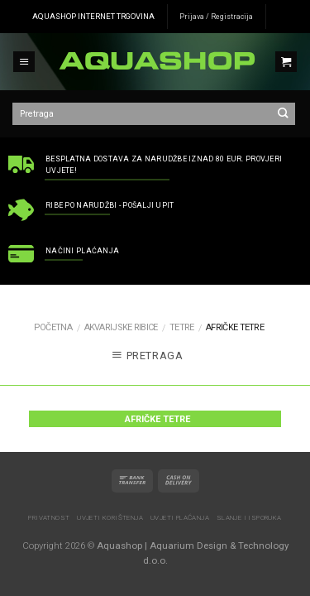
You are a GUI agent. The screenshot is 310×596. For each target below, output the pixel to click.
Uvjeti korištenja (110, 518)
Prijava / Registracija (216, 16)
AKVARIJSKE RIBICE (121, 327)
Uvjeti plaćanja (179, 518)
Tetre (181, 327)
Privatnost (48, 518)
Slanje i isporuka (249, 518)
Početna (53, 327)
